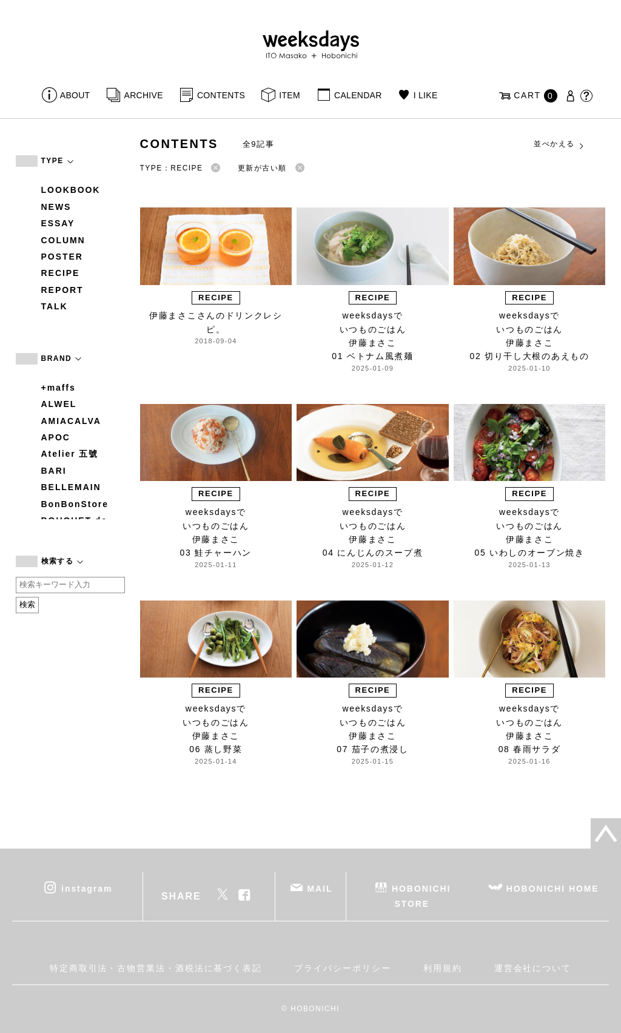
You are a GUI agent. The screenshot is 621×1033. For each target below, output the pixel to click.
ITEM (289, 95)
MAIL (319, 888)
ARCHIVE (143, 95)
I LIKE (426, 95)
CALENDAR (357, 95)
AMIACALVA (71, 421)
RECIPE (60, 273)
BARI (54, 471)
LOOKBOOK (71, 190)
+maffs (58, 387)
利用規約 (442, 968)
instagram (86, 888)
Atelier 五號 (70, 454)
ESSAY (58, 223)
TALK (54, 306)
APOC (55, 437)
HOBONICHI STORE (421, 896)
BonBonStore (75, 504)
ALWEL (59, 404)
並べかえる (559, 144)
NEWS (56, 207)
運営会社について (532, 968)
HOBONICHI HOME (552, 888)
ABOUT (75, 95)
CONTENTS (221, 95)
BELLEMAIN (71, 487)
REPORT (62, 290)
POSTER (62, 256)
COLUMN (63, 240)
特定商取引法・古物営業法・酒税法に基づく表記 (156, 968)
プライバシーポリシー (342, 968)
